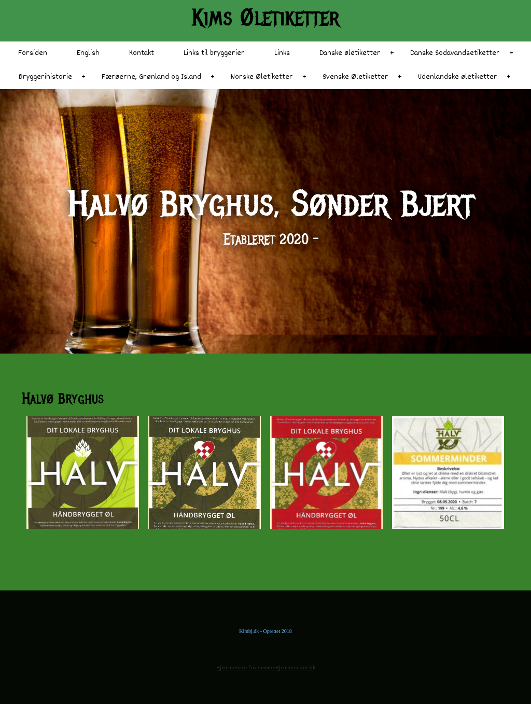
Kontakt (141, 53)
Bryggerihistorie (45, 77)
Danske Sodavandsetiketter (455, 53)
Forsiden (32, 53)
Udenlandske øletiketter (457, 77)
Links (282, 53)
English (88, 53)
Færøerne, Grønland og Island (151, 77)
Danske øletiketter (350, 53)
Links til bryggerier (214, 53)
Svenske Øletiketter (355, 77)
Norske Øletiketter (262, 77)
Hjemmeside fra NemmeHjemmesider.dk (265, 668)
